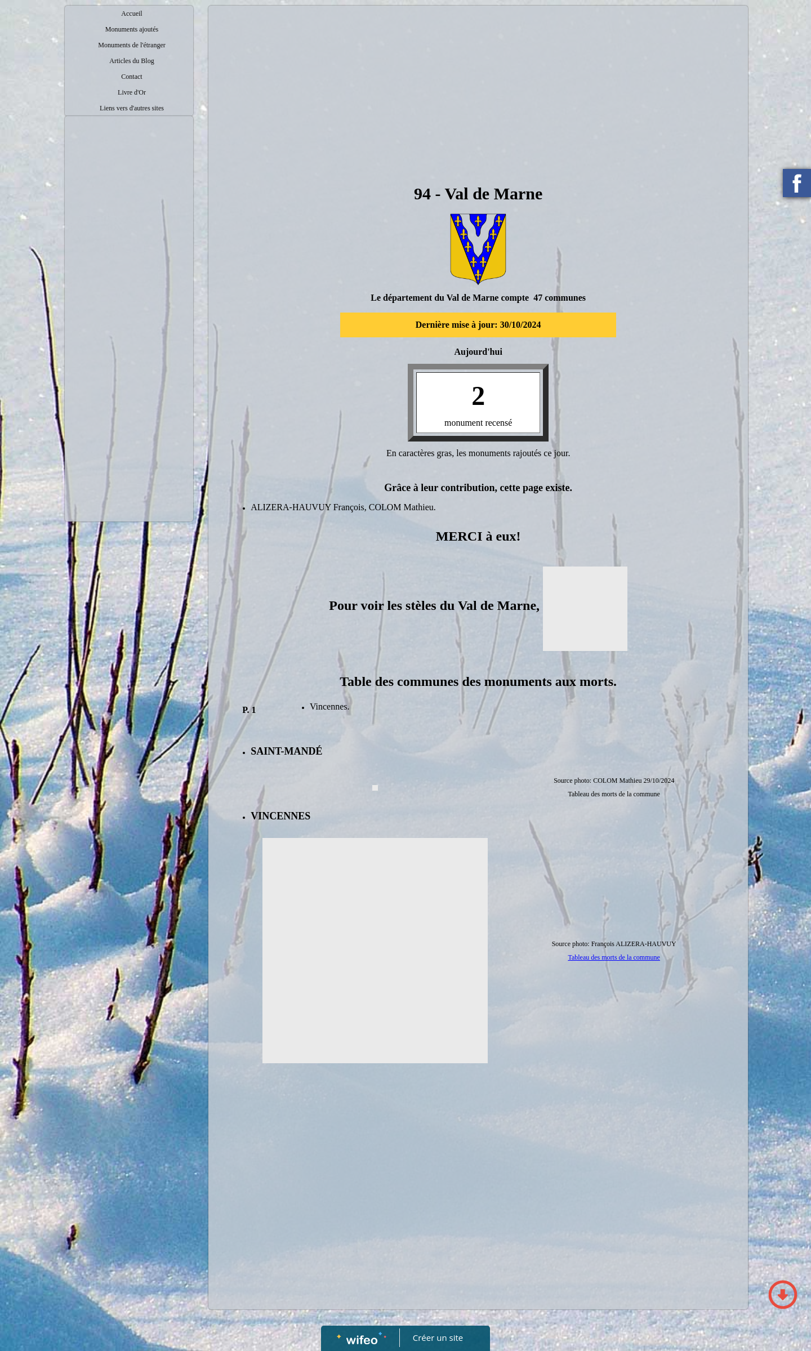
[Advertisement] (129, 347)
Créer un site (438, 1337)
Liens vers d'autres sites (132, 108)
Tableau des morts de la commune (614, 957)
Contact (131, 77)
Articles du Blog (131, 61)
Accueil (131, 13)
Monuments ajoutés (131, 29)
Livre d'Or (132, 92)
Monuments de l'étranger (131, 45)
